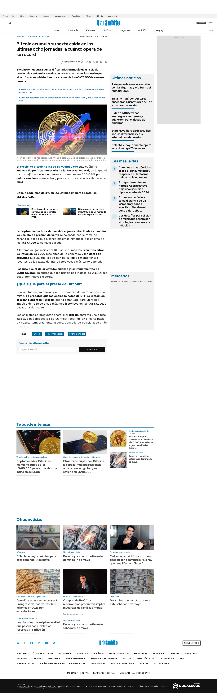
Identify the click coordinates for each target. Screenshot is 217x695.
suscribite (201, 23)
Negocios (125, 30)
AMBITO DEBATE (134, 673)
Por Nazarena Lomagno (73, 614)
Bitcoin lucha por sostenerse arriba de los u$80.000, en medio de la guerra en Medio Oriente (141, 442)
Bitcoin (45, 37)
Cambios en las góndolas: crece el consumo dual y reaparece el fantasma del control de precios (135, 172)
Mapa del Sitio (25, 663)
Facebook (24, 643)
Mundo (38, 658)
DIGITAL (78, 673)
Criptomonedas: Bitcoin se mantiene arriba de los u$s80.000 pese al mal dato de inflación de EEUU (36, 466)
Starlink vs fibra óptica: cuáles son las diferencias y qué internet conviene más (131, 134)
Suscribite (92, 349)
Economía (73, 30)
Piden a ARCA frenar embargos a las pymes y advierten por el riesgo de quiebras (128, 118)
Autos (127, 658)
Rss (181, 658)
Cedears (148, 281)
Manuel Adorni (60, 16)
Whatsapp (54, 643)
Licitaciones (161, 663)
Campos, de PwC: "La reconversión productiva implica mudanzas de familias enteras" (84, 604)
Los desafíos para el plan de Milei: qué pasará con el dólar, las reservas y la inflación (135, 220)
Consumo (33, 16)
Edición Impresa (75, 658)
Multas (144, 663)
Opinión (142, 30)
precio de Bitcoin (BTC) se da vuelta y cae (48, 166)
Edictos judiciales (122, 663)
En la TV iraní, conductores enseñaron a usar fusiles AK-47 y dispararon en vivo (132, 102)
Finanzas (90, 30)
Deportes (54, 658)
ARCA (88, 16)
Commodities (136, 281)
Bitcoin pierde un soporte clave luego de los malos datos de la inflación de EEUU (44, 213)
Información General (104, 658)
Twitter (17, 643)
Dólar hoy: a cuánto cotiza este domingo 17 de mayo (140, 459)
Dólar (22, 16)
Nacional (22, 658)
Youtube (46, 643)
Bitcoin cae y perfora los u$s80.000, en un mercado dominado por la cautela (92, 212)
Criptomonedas (77, 333)
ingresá (211, 23)
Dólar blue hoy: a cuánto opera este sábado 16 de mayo (130, 602)
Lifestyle (191, 653)
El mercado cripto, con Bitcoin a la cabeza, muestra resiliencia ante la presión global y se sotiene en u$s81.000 (83, 466)
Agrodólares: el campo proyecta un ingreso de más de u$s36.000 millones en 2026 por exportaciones (38, 606)
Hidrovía (99, 16)
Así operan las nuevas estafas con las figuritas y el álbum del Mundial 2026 (131, 87)
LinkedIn (39, 643)
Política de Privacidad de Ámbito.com (62, 663)
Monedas (115, 281)
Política (108, 30)
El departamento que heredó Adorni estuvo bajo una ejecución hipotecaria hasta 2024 (134, 187)
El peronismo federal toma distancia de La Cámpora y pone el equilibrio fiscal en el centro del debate (132, 203)
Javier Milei (112, 16)
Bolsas (125, 281)
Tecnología (166, 658)
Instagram (31, 643)
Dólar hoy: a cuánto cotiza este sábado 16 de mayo (83, 626)
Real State (76, 16)
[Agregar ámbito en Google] (72, 61)
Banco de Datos (119, 653)
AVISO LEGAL (98, 663)
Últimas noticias (43, 653)
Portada (21, 653)
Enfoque (45, 16)
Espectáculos (145, 658)
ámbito (20, 37)
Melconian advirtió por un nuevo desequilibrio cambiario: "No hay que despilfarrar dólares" (131, 559)
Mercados (140, 653)
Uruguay (159, 30)
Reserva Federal (55, 333)
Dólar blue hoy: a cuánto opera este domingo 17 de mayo (131, 146)
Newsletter (210, 30)
